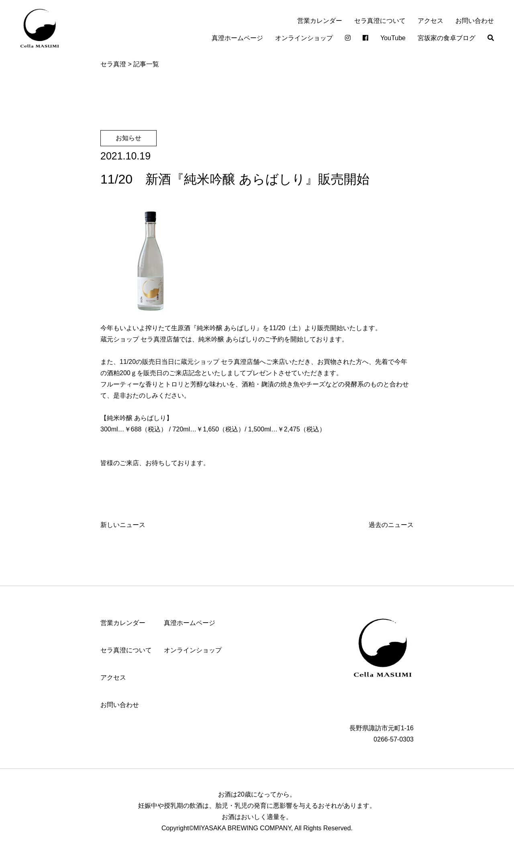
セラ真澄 (113, 64)
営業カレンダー (319, 20)
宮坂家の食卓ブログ (446, 38)
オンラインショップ (304, 38)
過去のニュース (391, 524)
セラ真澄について (380, 20)
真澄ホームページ (237, 38)
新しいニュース (122, 524)
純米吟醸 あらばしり (226, 328)
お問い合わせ (474, 20)
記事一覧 (146, 64)
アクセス (430, 20)
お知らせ (128, 138)
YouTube (393, 38)
